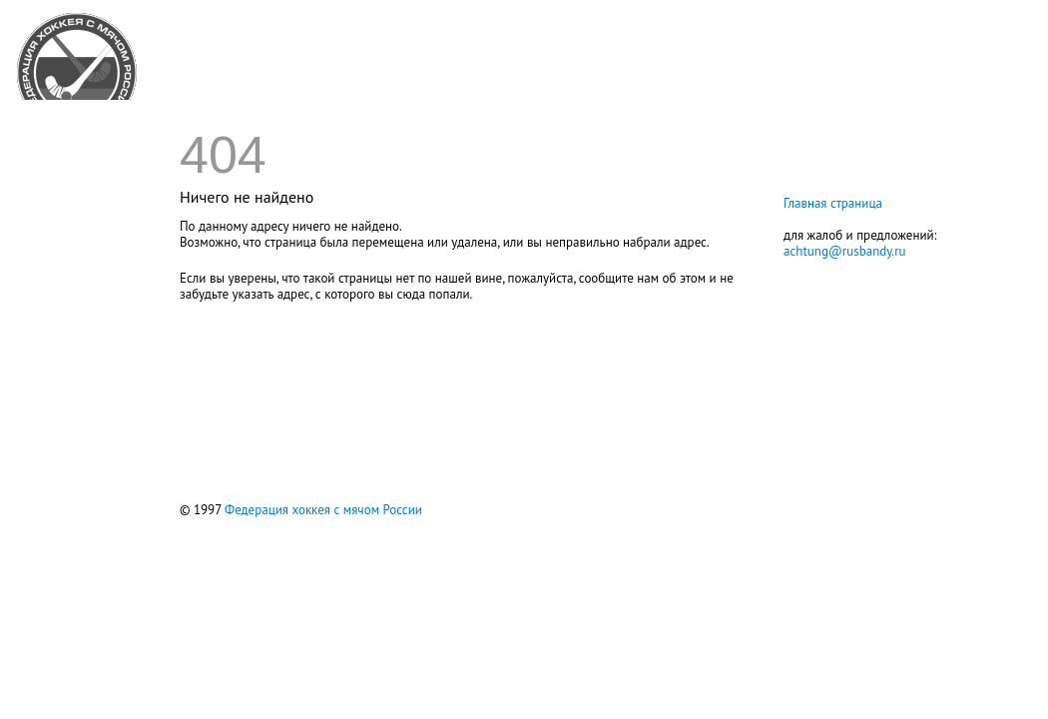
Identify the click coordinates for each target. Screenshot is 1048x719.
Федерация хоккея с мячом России (323, 509)
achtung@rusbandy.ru (845, 251)
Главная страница (833, 203)
